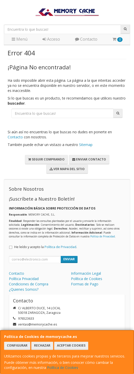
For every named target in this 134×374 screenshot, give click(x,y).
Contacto (86, 39)
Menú (19, 39)
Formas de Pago (84, 284)
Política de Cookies (62, 367)
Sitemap (86, 144)
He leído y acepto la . (45, 247)
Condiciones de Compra (28, 284)
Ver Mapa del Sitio (67, 169)
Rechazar (42, 345)
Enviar (69, 259)
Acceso (51, 39)
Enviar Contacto (89, 159)
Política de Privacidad (102, 236)
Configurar (17, 345)
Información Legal (86, 273)
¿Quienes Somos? (23, 289)
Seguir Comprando (46, 159)
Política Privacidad (24, 278)
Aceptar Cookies (71, 345)
